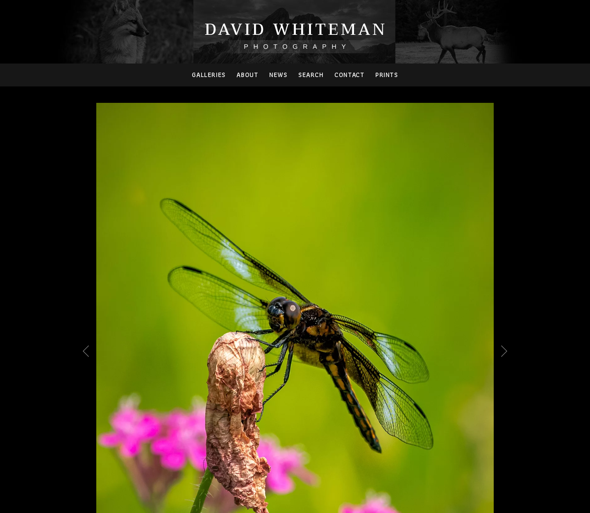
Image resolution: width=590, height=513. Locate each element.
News (278, 75)
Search (311, 75)
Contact (349, 75)
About (247, 75)
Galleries (208, 75)
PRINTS (386, 75)
